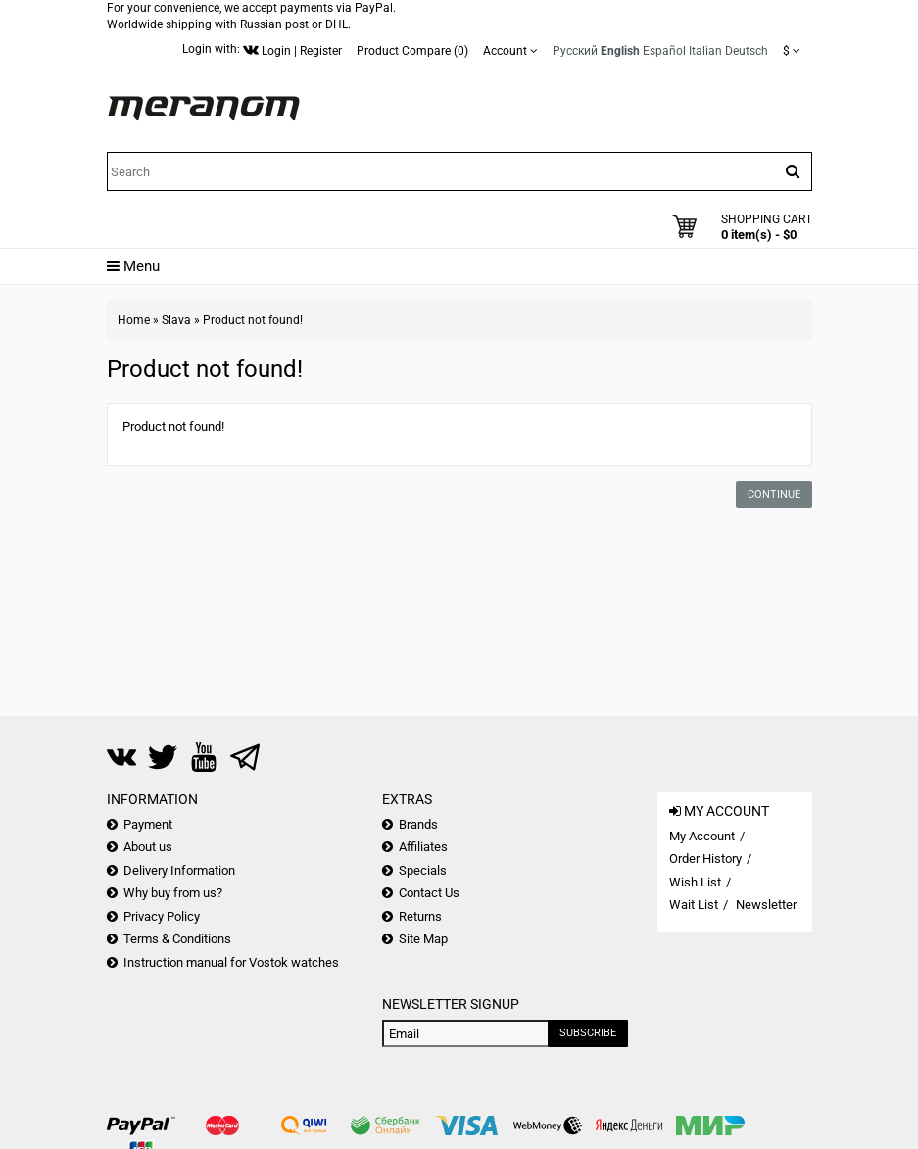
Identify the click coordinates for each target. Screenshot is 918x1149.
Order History (705, 858)
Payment (147, 824)
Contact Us (429, 893)
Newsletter (766, 904)
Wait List (693, 904)
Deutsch (746, 51)
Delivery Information (179, 870)
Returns (420, 916)
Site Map (423, 939)
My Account (702, 836)
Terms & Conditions (177, 939)
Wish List (695, 882)
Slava (176, 320)
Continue (774, 494)
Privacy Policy (161, 916)
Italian (705, 51)
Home (134, 320)
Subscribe (587, 1033)
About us (147, 846)
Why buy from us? (172, 893)
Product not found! (253, 320)
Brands (418, 824)
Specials (423, 870)
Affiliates (423, 846)
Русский (575, 51)
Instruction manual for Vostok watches (231, 962)
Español (664, 51)
